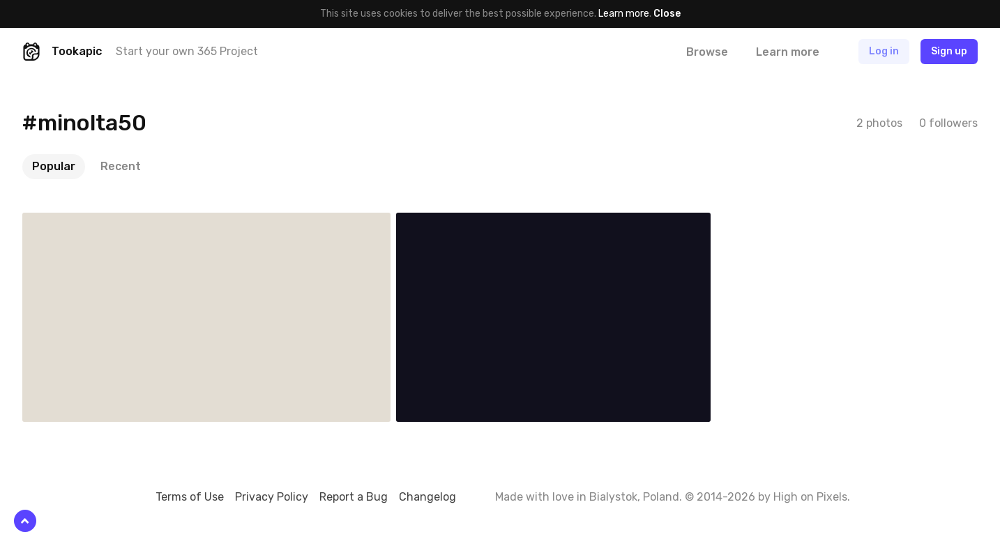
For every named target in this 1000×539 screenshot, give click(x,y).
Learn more (623, 14)
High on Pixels (810, 496)
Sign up (949, 51)
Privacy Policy (271, 496)
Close (667, 14)
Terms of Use (190, 496)
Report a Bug (353, 496)
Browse (707, 52)
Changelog (427, 496)
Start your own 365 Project (187, 51)
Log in (884, 51)
